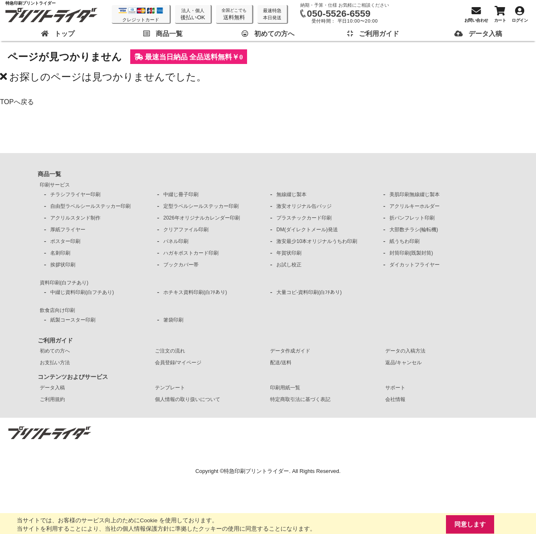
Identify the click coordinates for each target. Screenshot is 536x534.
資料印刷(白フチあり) (64, 283)
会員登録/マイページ (178, 362)
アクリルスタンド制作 (75, 218)
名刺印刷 (60, 253)
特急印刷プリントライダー (256, 471)
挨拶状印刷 (62, 265)
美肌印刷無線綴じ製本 (414, 194)
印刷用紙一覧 (285, 388)
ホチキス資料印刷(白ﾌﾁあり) (195, 292)
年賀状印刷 (289, 253)
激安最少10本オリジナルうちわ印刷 (316, 241)
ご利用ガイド (55, 340)
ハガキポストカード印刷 (191, 253)
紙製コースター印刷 (72, 320)
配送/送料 (280, 362)
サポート (395, 388)
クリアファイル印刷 (186, 230)
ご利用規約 (52, 399)
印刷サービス (55, 185)
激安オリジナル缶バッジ (304, 206)
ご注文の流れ (170, 351)
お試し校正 (289, 265)
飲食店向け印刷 (57, 310)
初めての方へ (55, 351)
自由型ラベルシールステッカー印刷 (90, 206)
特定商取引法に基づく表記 (300, 399)
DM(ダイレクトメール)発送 (307, 230)
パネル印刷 (175, 241)
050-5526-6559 (339, 13)
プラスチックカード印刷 (304, 218)
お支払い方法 (55, 362)
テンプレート (170, 388)
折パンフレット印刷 (412, 218)
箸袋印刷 (173, 320)
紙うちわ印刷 (404, 241)
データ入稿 (52, 388)
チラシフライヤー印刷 (75, 194)
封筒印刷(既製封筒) (411, 253)
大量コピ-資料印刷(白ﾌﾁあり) (309, 292)
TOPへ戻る (17, 101)
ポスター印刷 (65, 241)
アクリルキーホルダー (414, 206)
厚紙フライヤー (67, 230)
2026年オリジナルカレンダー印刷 (201, 218)
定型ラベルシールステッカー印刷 (201, 206)
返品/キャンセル (403, 362)
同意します (470, 524)
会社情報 (395, 399)
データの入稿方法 (405, 351)
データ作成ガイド (290, 351)
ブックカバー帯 (180, 265)
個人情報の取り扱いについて (187, 399)
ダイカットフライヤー (414, 265)
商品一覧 (49, 174)
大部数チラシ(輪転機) (413, 230)
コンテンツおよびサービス (73, 376)
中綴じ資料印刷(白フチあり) (82, 292)
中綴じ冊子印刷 (180, 194)
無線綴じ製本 (291, 194)
